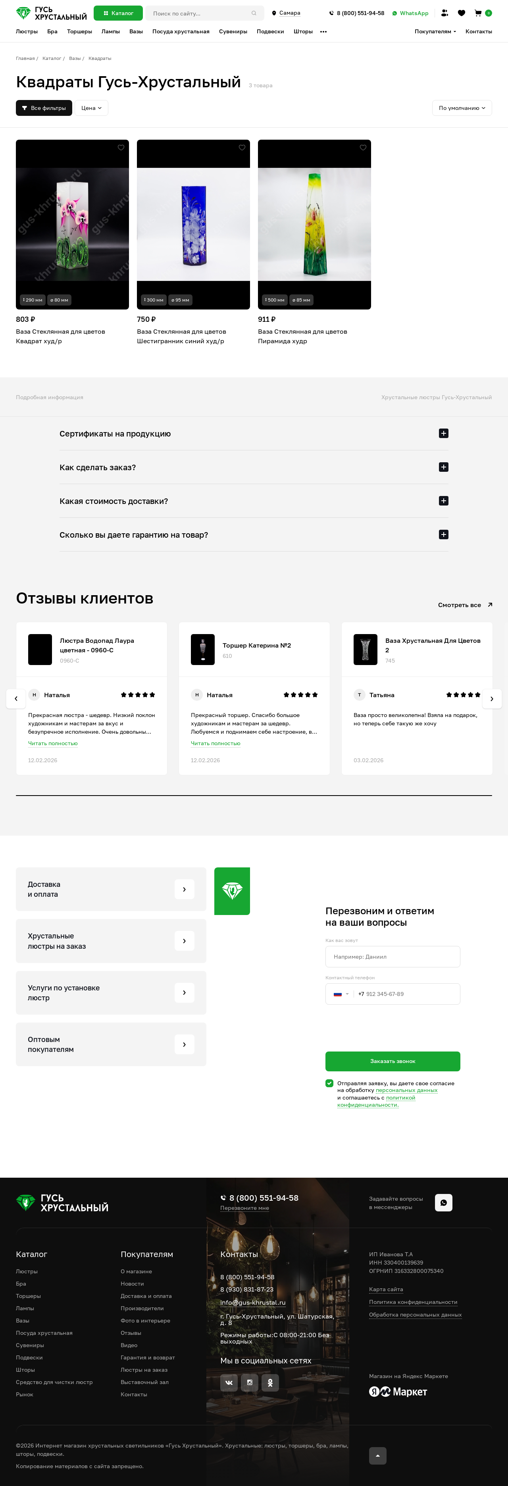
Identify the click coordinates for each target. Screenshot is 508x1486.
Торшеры (28, 1295)
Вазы (75, 58)
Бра (21, 1283)
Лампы (25, 1308)
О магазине (136, 1271)
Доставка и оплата (146, 1295)
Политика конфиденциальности (413, 1301)
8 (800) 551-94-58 (247, 1277)
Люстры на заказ (144, 1369)
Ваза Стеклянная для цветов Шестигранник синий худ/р (181, 336)
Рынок (24, 1394)
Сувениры (30, 1345)
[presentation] (385, 1042)
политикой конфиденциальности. (376, 1101)
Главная (25, 58)
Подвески (29, 1357)
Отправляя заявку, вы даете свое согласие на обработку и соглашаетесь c (395, 1094)
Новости (132, 1283)
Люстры (27, 1271)
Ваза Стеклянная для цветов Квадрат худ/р (60, 336)
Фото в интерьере (145, 1320)
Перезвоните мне (244, 1208)
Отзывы (131, 1332)
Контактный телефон (350, 977)
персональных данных (407, 1089)
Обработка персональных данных (415, 1314)
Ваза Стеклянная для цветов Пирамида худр (302, 336)
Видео (129, 1345)
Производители (142, 1308)
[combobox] (345, 994)
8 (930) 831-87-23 (246, 1289)
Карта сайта (386, 1289)
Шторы (25, 1369)
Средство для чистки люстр (54, 1381)
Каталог (52, 58)
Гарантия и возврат (148, 1357)
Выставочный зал (145, 1381)
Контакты (479, 31)
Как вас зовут (341, 940)
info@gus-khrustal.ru (253, 1302)
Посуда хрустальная (44, 1332)
